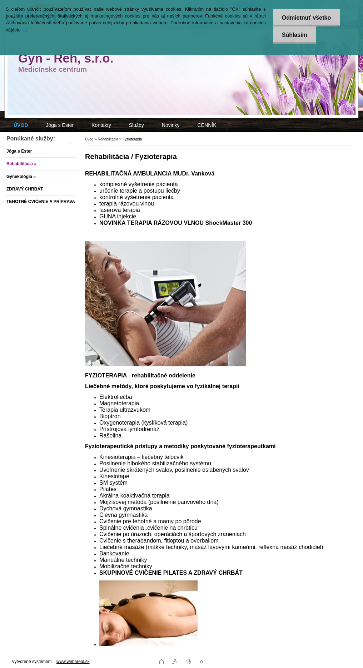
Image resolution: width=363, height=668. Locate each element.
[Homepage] (21, 125)
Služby (136, 125)
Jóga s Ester (60, 125)
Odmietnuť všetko (306, 18)
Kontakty (101, 125)
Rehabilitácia (108, 139)
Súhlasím (294, 35)
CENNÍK (207, 125)
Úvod (89, 139)
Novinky (171, 125)
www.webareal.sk (73, 661)
